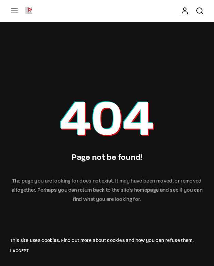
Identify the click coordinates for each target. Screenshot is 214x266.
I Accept (19, 251)
